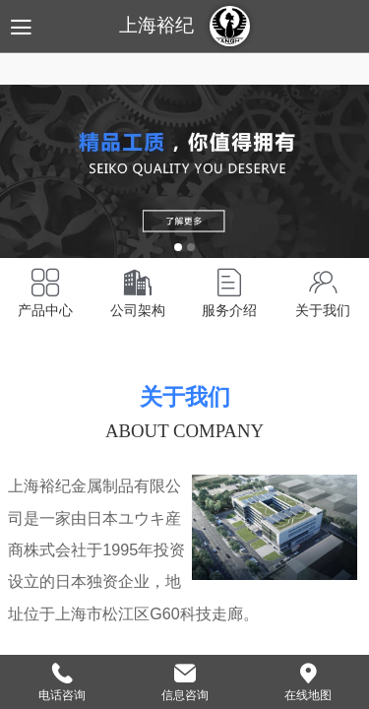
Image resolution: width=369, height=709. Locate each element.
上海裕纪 (156, 25)
